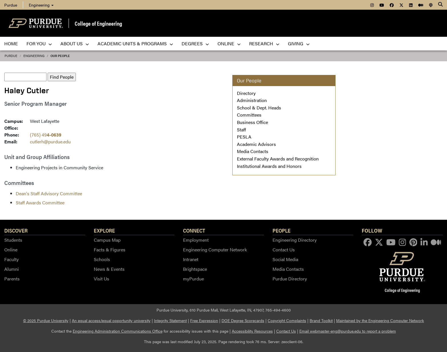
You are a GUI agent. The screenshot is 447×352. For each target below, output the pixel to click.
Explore (104, 230)
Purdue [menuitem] (10, 5)
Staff (241, 129)
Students (13, 240)
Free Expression (204, 320)
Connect (194, 230)
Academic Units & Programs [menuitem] (135, 43)
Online (10, 249)
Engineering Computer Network (215, 249)
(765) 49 (45, 134)
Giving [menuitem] (299, 43)
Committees (249, 114)
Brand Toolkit (321, 320)
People (281, 230)
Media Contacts (252, 151)
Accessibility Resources (252, 331)
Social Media (285, 259)
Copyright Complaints (287, 320)
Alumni (11, 269)
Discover (16, 230)
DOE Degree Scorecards (243, 320)
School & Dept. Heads (259, 107)
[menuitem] (372, 5)
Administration (252, 100)
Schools (102, 259)
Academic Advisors (256, 144)
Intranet (190, 259)
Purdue (11, 56)
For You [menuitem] (39, 43)
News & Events (109, 269)
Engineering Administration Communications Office (117, 331)
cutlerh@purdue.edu (50, 141)
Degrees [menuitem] (195, 43)
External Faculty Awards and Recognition (278, 158)
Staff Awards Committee (40, 202)
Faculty (11, 259)
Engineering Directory (295, 240)
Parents (12, 278)
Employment (196, 240)
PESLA (244, 136)
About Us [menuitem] (74, 43)
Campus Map (107, 240)
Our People (60, 56)
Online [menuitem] (229, 43)
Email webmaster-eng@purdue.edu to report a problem (347, 331)
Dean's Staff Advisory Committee (49, 193)
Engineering (41, 5)
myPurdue (193, 278)
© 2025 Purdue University (45, 320)
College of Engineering (98, 23)
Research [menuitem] (264, 43)
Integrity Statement (170, 320)
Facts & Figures (109, 249)
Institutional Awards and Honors (269, 166)
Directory (246, 93)
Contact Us (284, 249)
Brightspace (195, 269)
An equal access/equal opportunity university (111, 320)
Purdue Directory (290, 278)
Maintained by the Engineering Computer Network (380, 320)
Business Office (252, 122)
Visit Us (101, 278)
